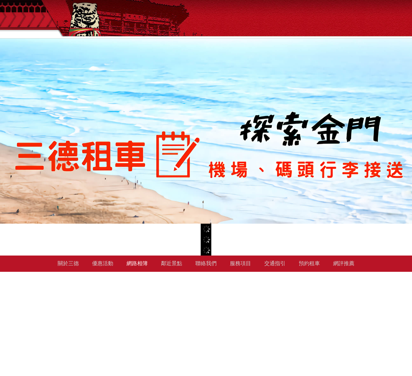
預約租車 (309, 263)
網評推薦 (343, 263)
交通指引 (274, 263)
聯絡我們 (206, 263)
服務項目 (240, 263)
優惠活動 (102, 263)
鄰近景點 (171, 263)
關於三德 (68, 263)
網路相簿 (137, 263)
